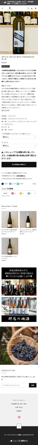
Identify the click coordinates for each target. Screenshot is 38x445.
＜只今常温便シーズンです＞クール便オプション (16, 133)
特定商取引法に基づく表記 (18, 403)
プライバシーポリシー (19, 400)
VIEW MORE (10, 351)
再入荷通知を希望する (19, 164)
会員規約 (19, 411)
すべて (5, 193)
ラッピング (5, 142)
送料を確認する (21, 176)
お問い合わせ (19, 407)
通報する (34, 183)
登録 (32, 385)
